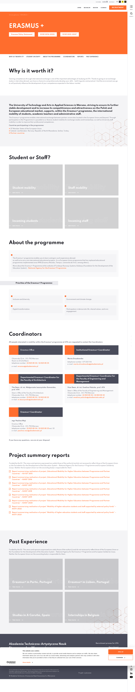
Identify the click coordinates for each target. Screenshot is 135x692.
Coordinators (69, 56)
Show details (27, 688)
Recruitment (113, 647)
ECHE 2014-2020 (47, 34)
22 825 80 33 (43, 397)
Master (95, 7)
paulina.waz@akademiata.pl (30, 431)
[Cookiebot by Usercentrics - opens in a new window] (11, 688)
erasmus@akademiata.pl (28, 366)
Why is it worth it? (16, 56)
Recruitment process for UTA (107, 643)
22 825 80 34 (32, 363)
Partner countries (17, 133)
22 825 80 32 (32, 397)
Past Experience (92, 56)
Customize (120, 683)
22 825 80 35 (44, 363)
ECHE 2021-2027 (70, 34)
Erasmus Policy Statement (21, 34)
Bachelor (87, 7)
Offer (79, 7)
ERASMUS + (24, 15)
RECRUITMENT (118, 7)
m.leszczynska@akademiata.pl (30, 399)
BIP (117, 651)
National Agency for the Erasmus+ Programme (47, 268)
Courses (103, 7)
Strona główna (14, 15)
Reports (80, 56)
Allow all (120, 678)
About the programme (51, 56)
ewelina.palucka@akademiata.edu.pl (88, 397)
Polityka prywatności (109, 655)
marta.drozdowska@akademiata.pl (88, 364)
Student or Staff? (33, 56)
